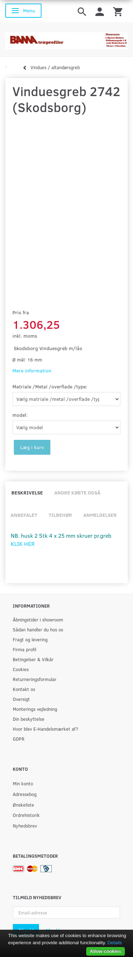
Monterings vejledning (35, 709)
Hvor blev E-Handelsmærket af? (45, 729)
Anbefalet (24, 514)
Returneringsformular (34, 679)
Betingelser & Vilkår (33, 659)
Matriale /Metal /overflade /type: (49, 386)
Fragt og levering (30, 639)
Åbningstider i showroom (38, 619)
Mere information (31, 370)
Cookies (21, 669)
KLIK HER (23, 543)
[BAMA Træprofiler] (66, 38)
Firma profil (24, 649)
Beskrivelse (27, 492)
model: (20, 414)
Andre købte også (77, 492)
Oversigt (21, 699)
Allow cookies (105, 951)
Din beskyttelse (28, 719)
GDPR (18, 739)
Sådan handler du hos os (38, 629)
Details (114, 942)
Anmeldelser (100, 514)
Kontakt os (24, 689)
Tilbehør (60, 514)
